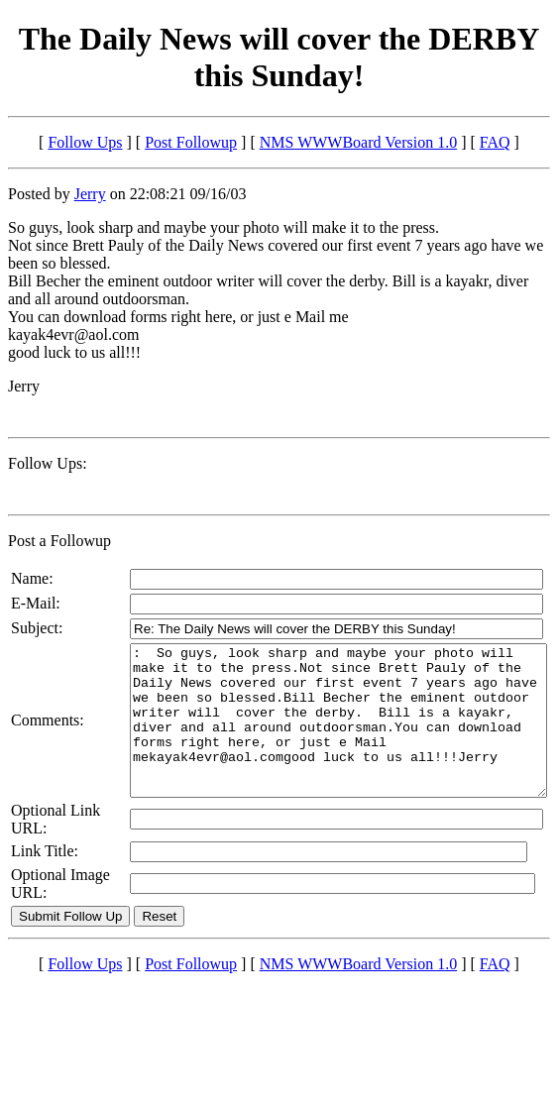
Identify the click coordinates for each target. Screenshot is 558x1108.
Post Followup (191, 142)
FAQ (495, 142)
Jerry (90, 193)
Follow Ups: (47, 463)
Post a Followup (59, 540)
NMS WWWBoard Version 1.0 (358, 142)
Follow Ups (85, 142)
